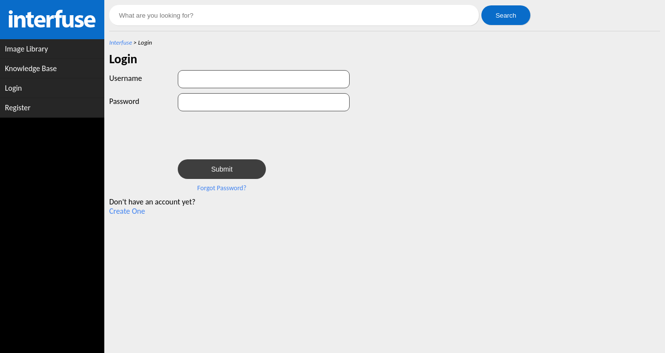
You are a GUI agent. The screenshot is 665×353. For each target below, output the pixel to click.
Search (506, 15)
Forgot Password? (221, 188)
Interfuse (120, 42)
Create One (127, 211)
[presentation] (252, 135)
